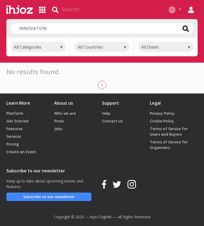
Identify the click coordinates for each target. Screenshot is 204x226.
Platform (14, 113)
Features (14, 128)
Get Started (17, 120)
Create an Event (21, 151)
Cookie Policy (162, 120)
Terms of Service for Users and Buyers (169, 131)
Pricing (12, 144)
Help (106, 113)
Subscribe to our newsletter (49, 196)
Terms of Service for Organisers (169, 144)
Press (59, 120)
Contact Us (112, 120)
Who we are (65, 113)
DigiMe (105, 216)
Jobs (58, 128)
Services (13, 136)
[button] (175, 9)
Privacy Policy (162, 113)
